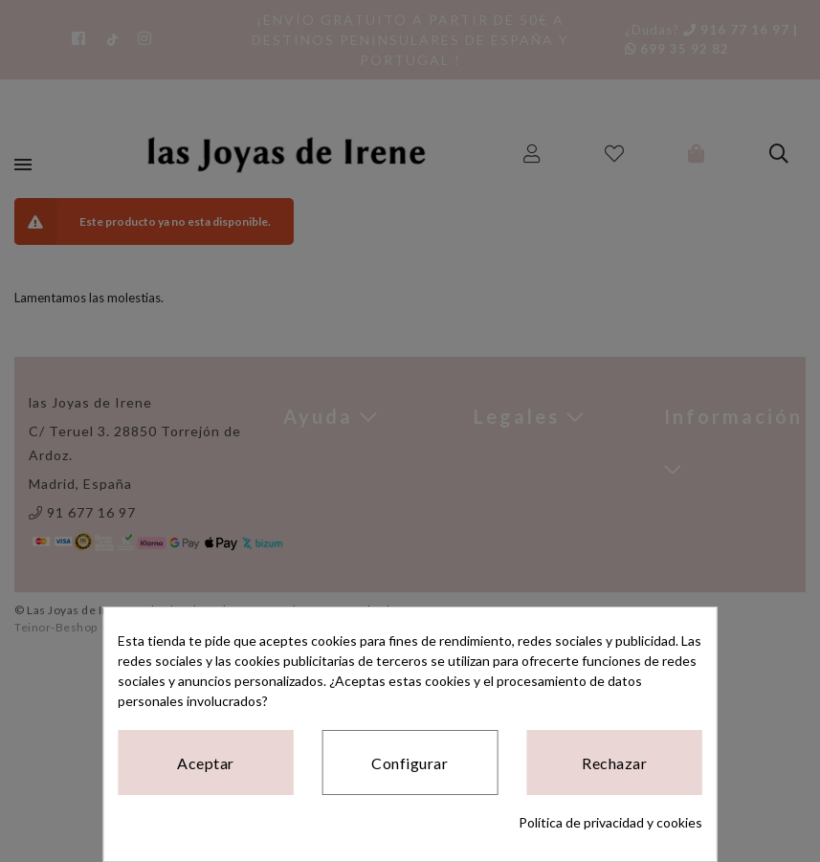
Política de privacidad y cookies (610, 822)
